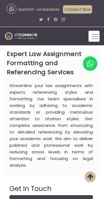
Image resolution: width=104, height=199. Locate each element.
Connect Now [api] (77, 9)
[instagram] (63, 19)
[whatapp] (90, 63)
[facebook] (48, 19)
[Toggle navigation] (94, 36)
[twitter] (41, 19)
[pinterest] (55, 19)
